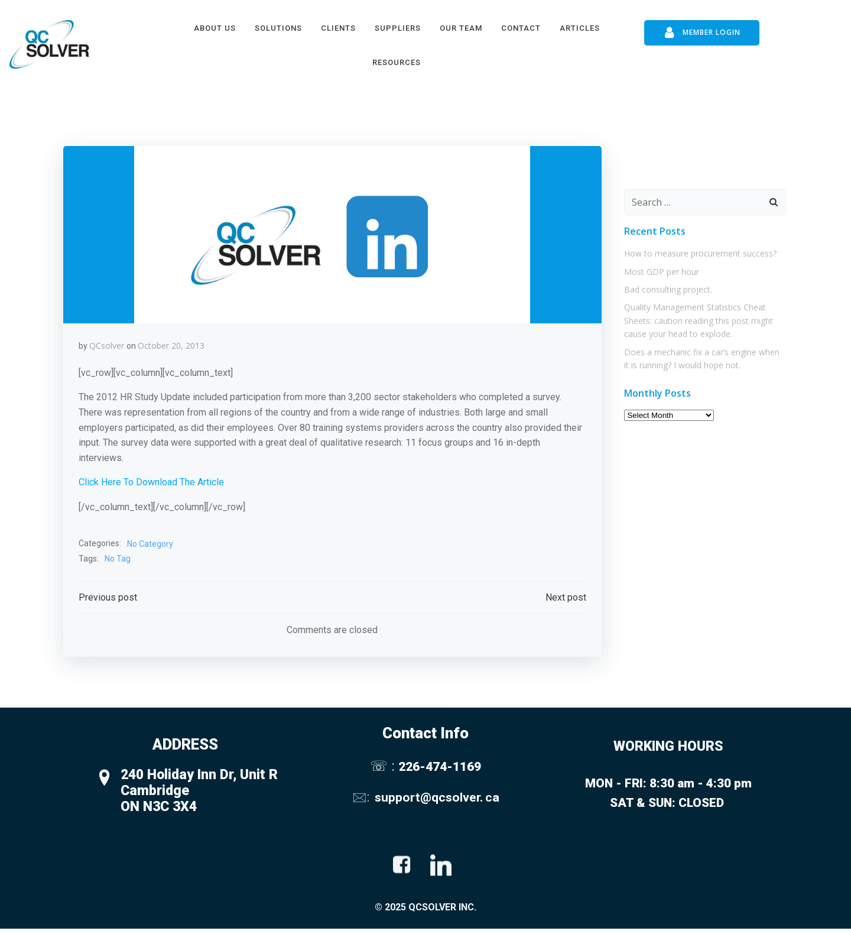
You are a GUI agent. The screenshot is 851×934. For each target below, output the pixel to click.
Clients (337, 25)
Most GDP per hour (658, 262)
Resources (396, 60)
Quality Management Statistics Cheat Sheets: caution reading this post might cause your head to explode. (695, 312)
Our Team (460, 25)
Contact (520, 25)
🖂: (362, 797)
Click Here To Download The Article (152, 478)
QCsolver (107, 341)
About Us (214, 25)
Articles (579, 25)
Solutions (277, 25)
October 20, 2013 (171, 341)
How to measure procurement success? (697, 245)
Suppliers (397, 25)
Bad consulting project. (665, 280)
